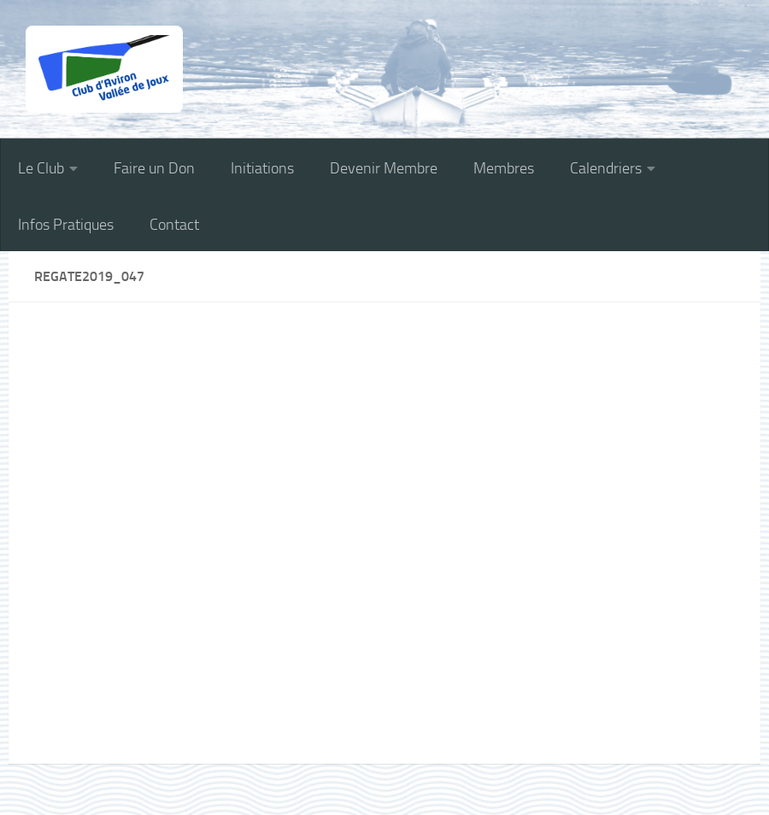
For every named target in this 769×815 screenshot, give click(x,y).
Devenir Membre (383, 168)
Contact (174, 224)
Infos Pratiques (66, 224)
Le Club (41, 168)
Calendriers (606, 168)
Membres (503, 168)
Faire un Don (154, 168)
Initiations (262, 168)
